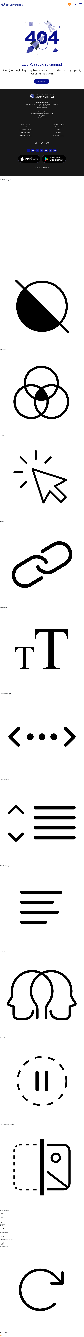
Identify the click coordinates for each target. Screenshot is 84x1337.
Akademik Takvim (25, 130)
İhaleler (58, 132)
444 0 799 (42, 143)
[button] (80, 4)
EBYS (58, 130)
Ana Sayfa (41, 81)
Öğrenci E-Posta (25, 135)
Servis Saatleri (25, 132)
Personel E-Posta (58, 124)
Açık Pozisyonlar (58, 135)
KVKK (25, 127)
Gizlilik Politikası (25, 124)
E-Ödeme (58, 127)
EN (75, 4)
